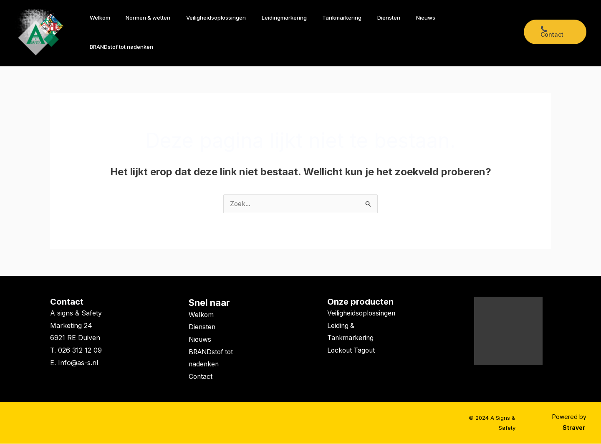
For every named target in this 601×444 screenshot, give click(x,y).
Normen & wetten (172, 32)
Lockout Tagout (352, 363)
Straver (574, 428)
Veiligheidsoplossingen (235, 32)
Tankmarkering (351, 32)
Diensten (393, 32)
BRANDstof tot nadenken (477, 32)
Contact (66, 302)
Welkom (129, 32)
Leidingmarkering (298, 32)
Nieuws (425, 32)
